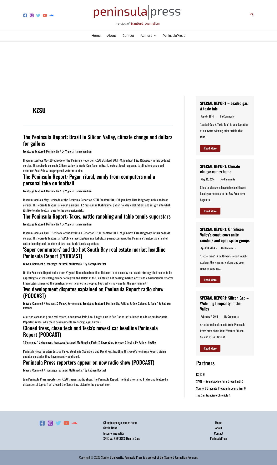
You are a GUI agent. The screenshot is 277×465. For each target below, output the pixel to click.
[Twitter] (38, 15)
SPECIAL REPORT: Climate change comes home (223, 168)
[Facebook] (25, 15)
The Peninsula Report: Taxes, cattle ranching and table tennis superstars (91, 214)
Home (218, 422)
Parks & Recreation (102, 338)
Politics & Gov (128, 300)
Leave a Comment (33, 261)
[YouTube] (45, 15)
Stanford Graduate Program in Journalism (219, 393)
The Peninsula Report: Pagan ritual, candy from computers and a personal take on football (97, 178)
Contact (218, 433)
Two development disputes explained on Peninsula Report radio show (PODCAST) (88, 289)
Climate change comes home (120, 422)
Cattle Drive (110, 427)
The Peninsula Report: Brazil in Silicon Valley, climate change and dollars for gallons (95, 139)
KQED (199, 379)
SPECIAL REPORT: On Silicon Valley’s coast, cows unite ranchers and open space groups (224, 237)
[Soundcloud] (51, 15)
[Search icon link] (252, 14)
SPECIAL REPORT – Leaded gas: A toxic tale (223, 105)
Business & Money (56, 300)
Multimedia (52, 150)
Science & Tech (147, 300)
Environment (75, 300)
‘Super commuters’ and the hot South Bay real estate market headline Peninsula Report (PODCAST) (89, 250)
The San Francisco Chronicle (212, 400)
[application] (154, 35)
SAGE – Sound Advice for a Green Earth (218, 386)
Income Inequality (113, 433)
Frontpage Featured (34, 150)
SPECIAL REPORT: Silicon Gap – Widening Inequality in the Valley (223, 308)
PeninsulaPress (218, 438)
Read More (210, 148)
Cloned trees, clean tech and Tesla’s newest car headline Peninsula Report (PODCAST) (93, 327)
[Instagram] (32, 15)
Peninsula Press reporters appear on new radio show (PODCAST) (84, 357)
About (218, 427)
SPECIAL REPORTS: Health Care (121, 438)
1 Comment (29, 338)
